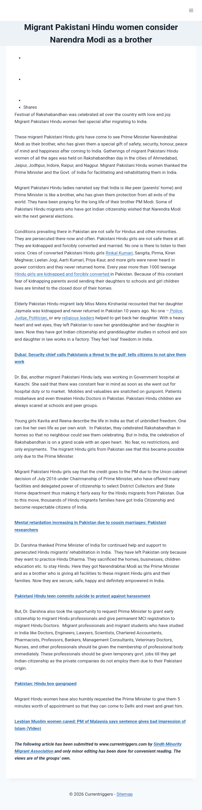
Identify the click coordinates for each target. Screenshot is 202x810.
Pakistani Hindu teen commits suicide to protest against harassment (82, 596)
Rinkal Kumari (119, 252)
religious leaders (78, 317)
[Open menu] (191, 10)
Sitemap (124, 794)
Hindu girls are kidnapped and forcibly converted (62, 274)
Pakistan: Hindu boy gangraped (45, 683)
